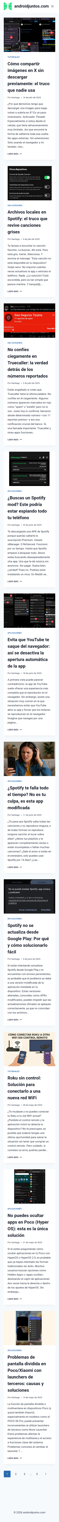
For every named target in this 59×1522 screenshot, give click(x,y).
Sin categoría (15, 205)
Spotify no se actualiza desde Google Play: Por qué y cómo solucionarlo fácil (28, 938)
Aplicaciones (15, 491)
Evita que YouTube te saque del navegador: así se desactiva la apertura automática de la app (29, 653)
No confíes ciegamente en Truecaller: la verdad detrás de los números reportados (28, 363)
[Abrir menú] (52, 6)
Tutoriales (14, 57)
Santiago (15, 97)
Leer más (15, 153)
